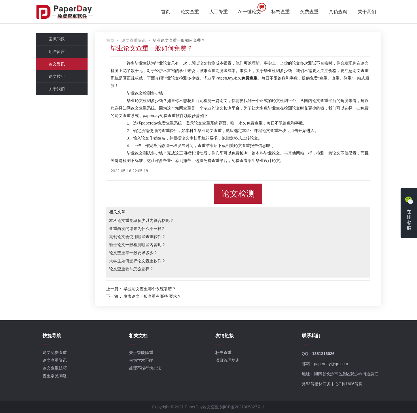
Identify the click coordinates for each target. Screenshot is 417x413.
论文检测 (238, 193)
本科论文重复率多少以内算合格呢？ (141, 220)
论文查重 (190, 11)
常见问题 (57, 39)
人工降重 (218, 11)
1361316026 (323, 353)
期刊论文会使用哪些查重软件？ (137, 236)
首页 (165, 11)
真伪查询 (338, 11)
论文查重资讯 (134, 40)
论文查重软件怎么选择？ (131, 269)
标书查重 (280, 11)
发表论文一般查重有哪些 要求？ (152, 296)
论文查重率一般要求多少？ (133, 252)
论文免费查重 (55, 352)
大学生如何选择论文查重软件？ (137, 261)
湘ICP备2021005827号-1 (242, 407)
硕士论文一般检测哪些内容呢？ (137, 244)
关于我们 (367, 11)
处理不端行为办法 (145, 368)
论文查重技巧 (55, 368)
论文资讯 (57, 64)
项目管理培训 (227, 360)
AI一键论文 (249, 11)
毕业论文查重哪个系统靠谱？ (150, 288)
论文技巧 (57, 76)
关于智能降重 (141, 352)
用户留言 (57, 51)
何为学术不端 (141, 360)
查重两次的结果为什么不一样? (136, 228)
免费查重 (309, 11)
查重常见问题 (55, 376)
